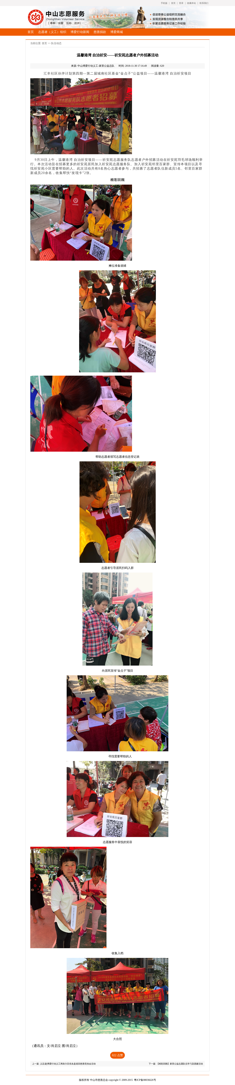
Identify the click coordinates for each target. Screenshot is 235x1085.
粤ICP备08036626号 (145, 1080)
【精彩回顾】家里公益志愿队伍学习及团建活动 (180, 1063)
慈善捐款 (100, 32)
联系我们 (204, 3)
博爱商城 (116, 32)
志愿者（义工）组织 (52, 32)
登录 (181, 3)
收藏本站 (191, 3)
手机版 (164, 3)
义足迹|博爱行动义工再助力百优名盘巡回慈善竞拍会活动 (68, 1063)
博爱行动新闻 (79, 32)
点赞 (117, 1055)
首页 (173, 3)
